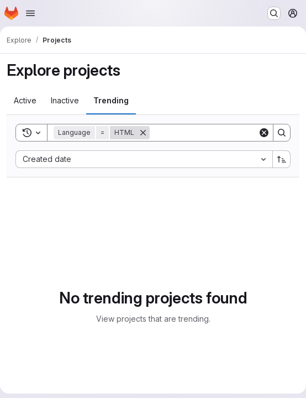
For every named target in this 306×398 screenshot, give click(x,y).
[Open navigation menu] (30, 13)
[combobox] (143, 159)
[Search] (218, 132)
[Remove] (143, 132)
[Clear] (264, 132)
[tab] (25, 100)
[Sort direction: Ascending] (282, 159)
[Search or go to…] (274, 13)
